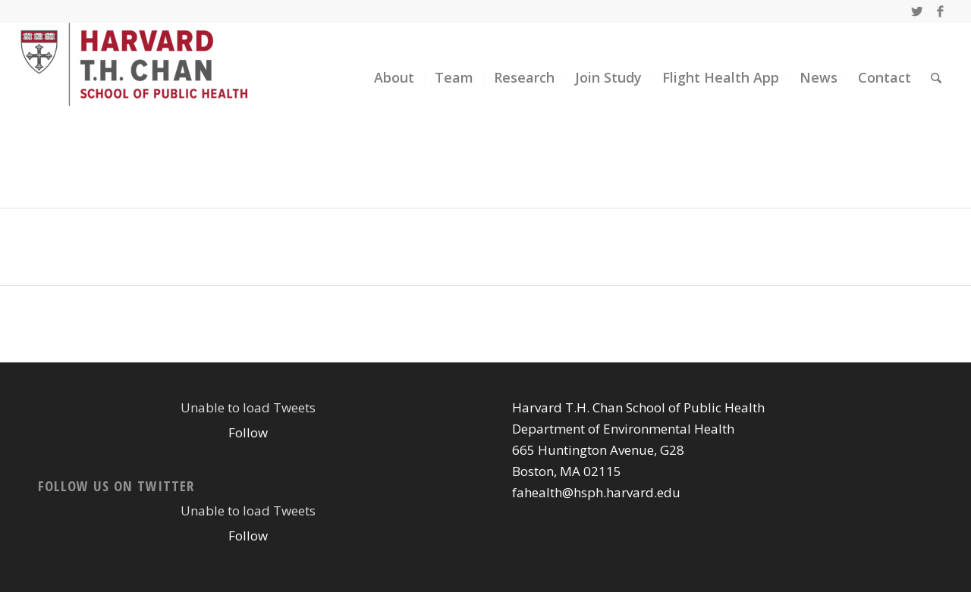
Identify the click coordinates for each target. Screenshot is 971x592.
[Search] (936, 78)
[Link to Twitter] (917, 11)
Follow (248, 432)
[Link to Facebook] (940, 11)
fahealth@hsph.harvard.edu (596, 492)
